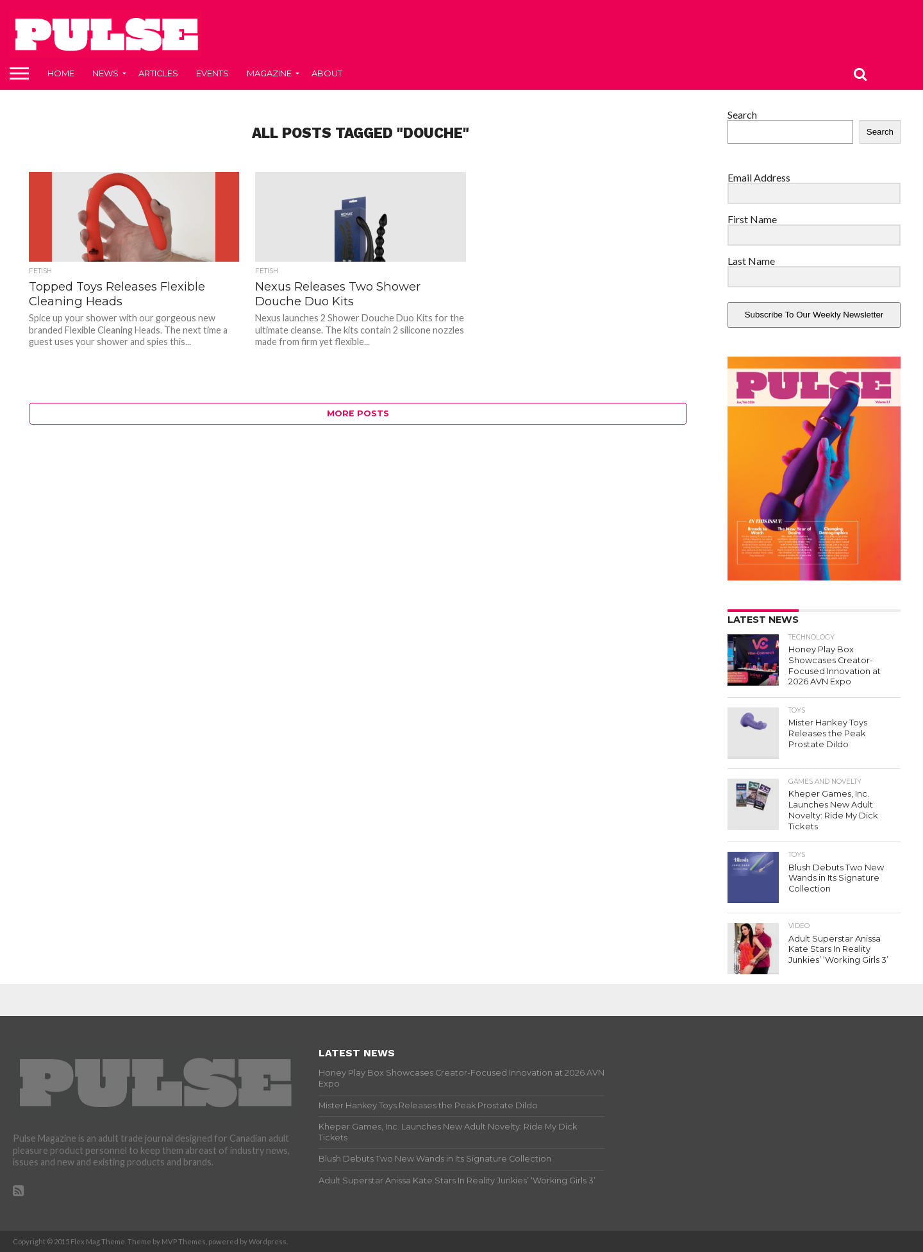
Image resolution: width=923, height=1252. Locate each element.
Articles (158, 73)
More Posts (358, 413)
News (105, 73)
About (327, 73)
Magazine (269, 73)
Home (60, 73)
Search (742, 114)
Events (212, 73)
